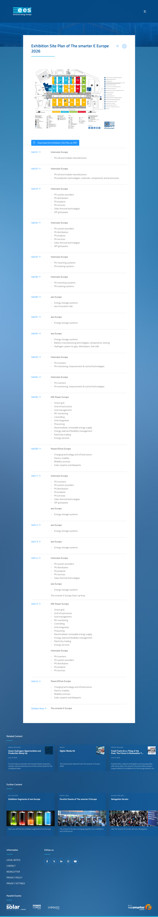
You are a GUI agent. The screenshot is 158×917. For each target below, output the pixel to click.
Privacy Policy (14, 877)
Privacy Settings (16, 883)
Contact (11, 865)
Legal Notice (14, 860)
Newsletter (13, 871)
